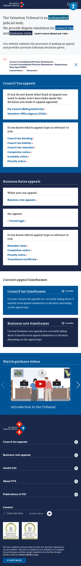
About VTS (9, 481)
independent (58, 17)
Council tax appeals (15, 441)
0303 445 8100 (13, 513)
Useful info (9, 468)
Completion (19, 152)
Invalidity (18, 156)
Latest (16, 70)
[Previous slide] (3, 388)
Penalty (17, 161)
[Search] (69, 4)
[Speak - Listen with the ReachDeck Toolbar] (73, 6)
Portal (18, 221)
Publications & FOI (14, 494)
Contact (36, 513)
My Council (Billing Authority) (26, 109)
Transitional (22, 259)
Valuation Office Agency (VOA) (27, 113)
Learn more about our (52, 33)
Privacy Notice (26, 554)
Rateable (17, 245)
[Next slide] (78, 388)
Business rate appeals (17, 455)
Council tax (20, 138)
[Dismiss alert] (75, 64)
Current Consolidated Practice (31, 61)
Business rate (22, 200)
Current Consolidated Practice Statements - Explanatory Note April (38, 66)
